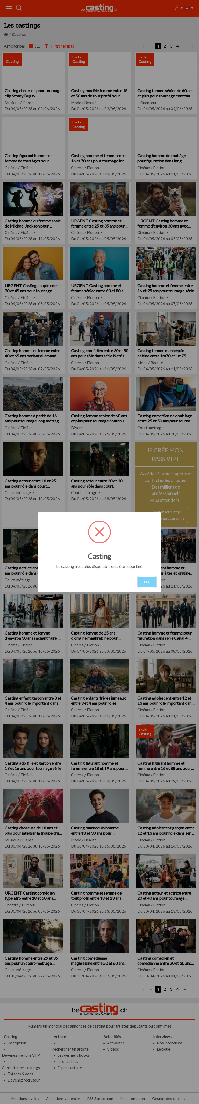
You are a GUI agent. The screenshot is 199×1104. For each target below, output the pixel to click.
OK (147, 582)
